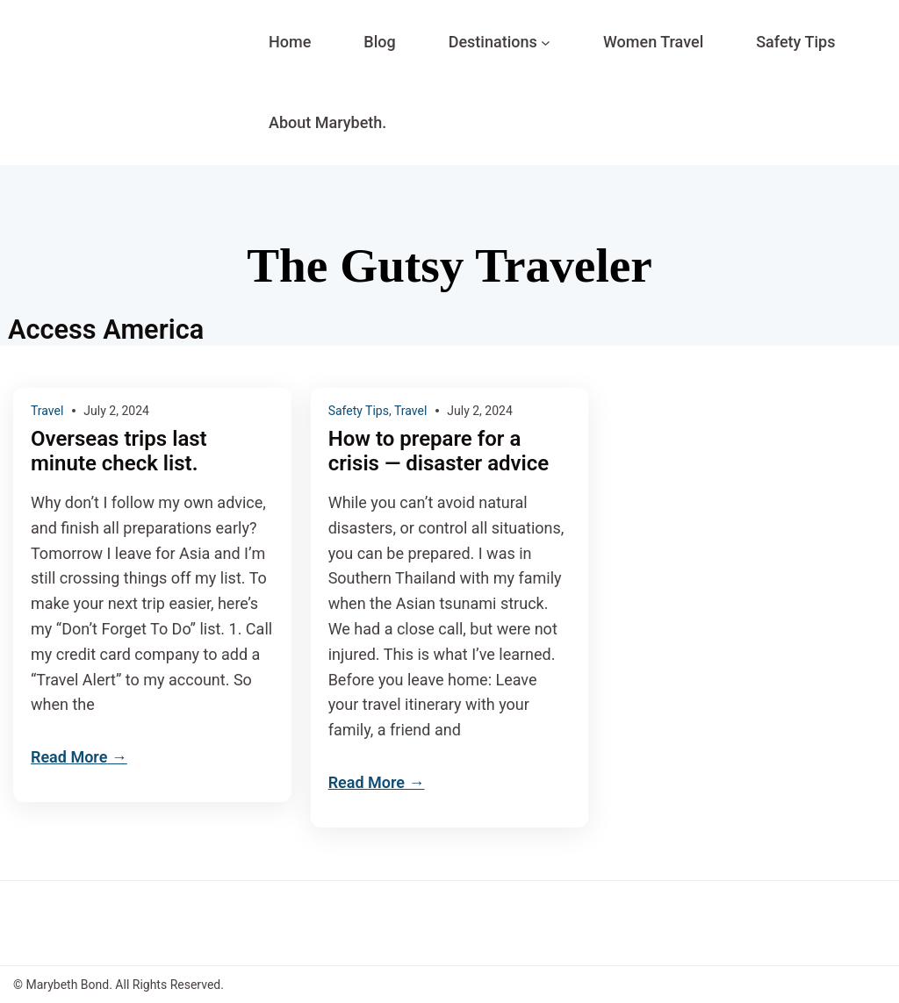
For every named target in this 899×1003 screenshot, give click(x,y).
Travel (47, 411)
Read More (69, 757)
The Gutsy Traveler (449, 265)
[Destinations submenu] (545, 42)
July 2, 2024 (116, 411)
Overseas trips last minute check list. (119, 451)
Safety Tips (358, 411)
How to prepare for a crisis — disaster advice (439, 451)
